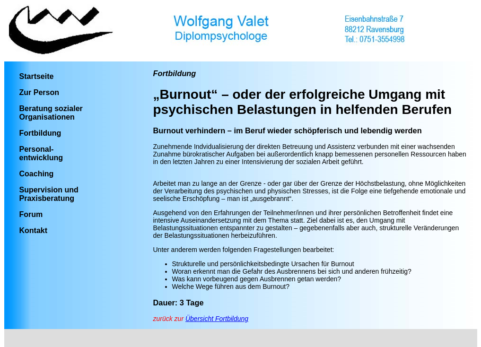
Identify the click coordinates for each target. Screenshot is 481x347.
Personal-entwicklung (41, 153)
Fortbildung (40, 133)
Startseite (36, 76)
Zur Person (39, 92)
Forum (31, 214)
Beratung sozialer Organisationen (51, 112)
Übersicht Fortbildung (216, 318)
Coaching (36, 174)
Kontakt (33, 230)
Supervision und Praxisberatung (49, 194)
